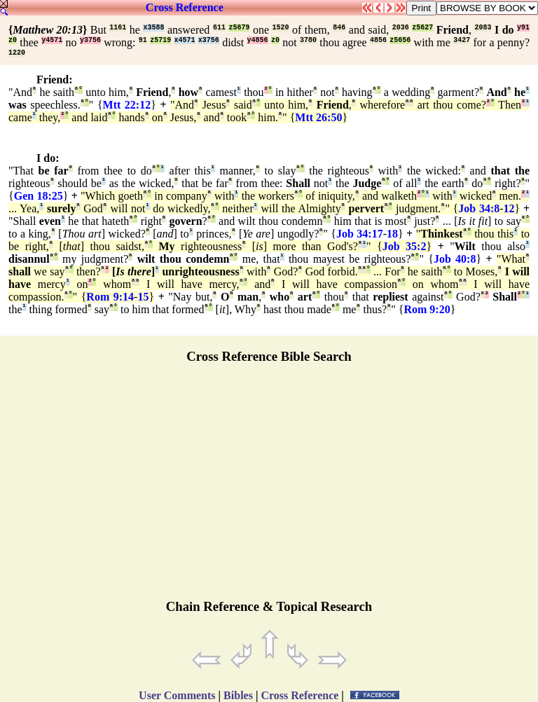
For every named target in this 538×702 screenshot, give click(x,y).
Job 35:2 (404, 246)
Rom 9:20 (427, 309)
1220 (16, 53)
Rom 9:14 (110, 297)
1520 (281, 28)
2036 (400, 28)
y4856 (257, 40)
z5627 (422, 28)
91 (143, 40)
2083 (482, 28)
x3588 (153, 28)
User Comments (177, 695)
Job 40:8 (455, 259)
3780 (308, 40)
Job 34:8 (478, 208)
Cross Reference (184, 7)
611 (219, 28)
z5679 (238, 28)
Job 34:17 (359, 234)
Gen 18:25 (38, 196)
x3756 (208, 40)
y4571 (51, 40)
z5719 (160, 40)
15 (143, 297)
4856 (378, 40)
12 (509, 208)
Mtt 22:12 (127, 105)
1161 (117, 28)
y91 (523, 28)
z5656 (400, 40)
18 (392, 234)
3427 (461, 40)
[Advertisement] (269, 488)
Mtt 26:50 (318, 117)
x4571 (184, 40)
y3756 (90, 40)
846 (339, 28)
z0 (12, 40)
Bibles (238, 695)
